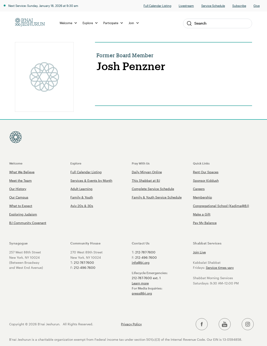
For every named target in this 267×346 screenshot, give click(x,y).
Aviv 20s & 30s (81, 206)
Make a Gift (201, 214)
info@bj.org (140, 262)
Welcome (68, 23)
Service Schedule (213, 5)
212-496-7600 (84, 267)
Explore (90, 23)
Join (134, 23)
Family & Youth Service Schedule (157, 197)
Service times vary (220, 267)
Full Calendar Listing (157, 5)
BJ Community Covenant (27, 223)
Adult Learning (81, 189)
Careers (199, 189)
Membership (202, 197)
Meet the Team (20, 180)
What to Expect (20, 206)
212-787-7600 (84, 262)
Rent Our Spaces (205, 172)
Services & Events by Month (91, 180)
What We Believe (21, 172)
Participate (113, 23)
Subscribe (239, 5)
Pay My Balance (205, 223)
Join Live (199, 252)
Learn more (140, 283)
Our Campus (18, 197)
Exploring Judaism (23, 214)
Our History (17, 189)
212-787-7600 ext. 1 (146, 278)
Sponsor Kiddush (206, 180)
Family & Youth (81, 197)
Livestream (186, 5)
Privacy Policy (131, 324)
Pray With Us (140, 163)
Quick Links (201, 163)
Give (256, 5)
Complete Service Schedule (153, 189)
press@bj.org (142, 293)
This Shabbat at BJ (146, 180)
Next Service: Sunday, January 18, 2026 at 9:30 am (43, 5)
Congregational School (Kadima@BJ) (221, 206)
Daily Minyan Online (147, 172)
